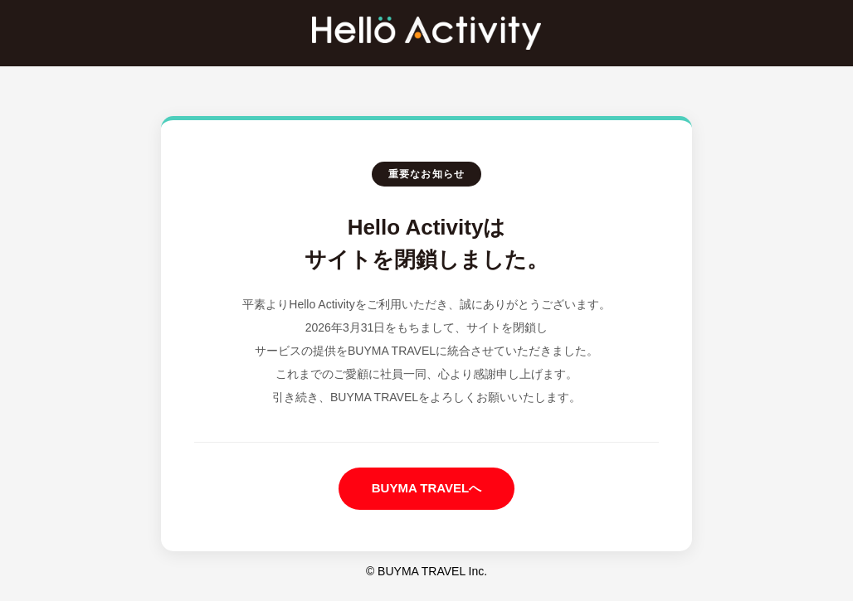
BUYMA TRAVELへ (427, 488)
